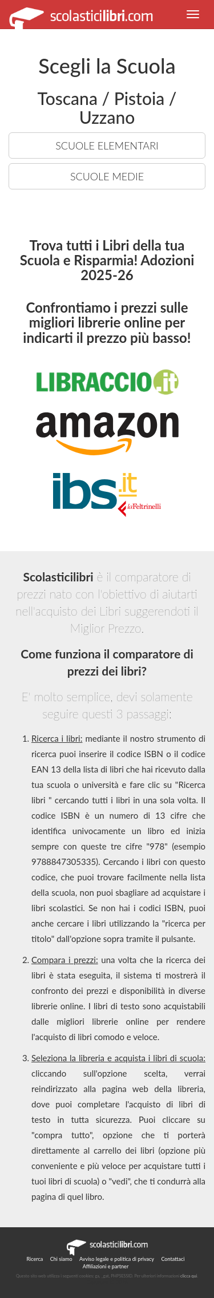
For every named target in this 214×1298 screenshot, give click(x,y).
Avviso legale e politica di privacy (116, 1259)
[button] (192, 14)
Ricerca (34, 1259)
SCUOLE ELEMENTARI (107, 145)
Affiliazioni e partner (105, 1266)
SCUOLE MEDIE (107, 176)
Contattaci (172, 1259)
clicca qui (188, 1276)
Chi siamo (61, 1259)
